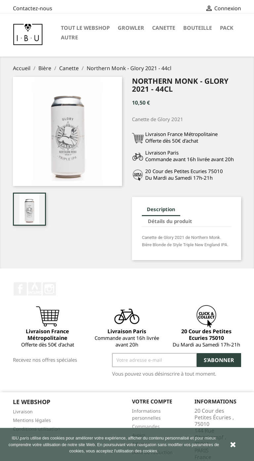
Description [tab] (161, 209)
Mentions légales (32, 420)
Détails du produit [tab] (170, 221)
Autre (69, 37)
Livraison (23, 411)
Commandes (146, 426)
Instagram (49, 289)
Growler (131, 27)
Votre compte (152, 401)
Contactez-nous (32, 8)
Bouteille (197, 27)
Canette (163, 27)
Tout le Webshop (85, 27)
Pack (226, 27)
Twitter (34, 289)
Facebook (20, 289)
